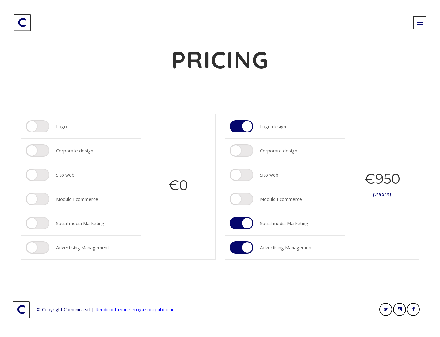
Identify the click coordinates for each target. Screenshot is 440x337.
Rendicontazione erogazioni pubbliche (135, 309)
